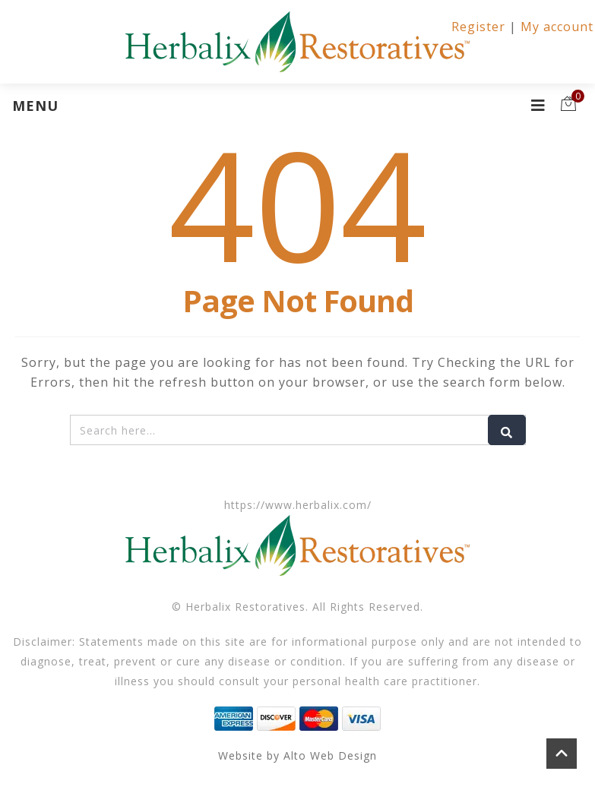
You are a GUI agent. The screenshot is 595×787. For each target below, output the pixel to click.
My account (557, 26)
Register (478, 26)
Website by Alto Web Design (297, 755)
